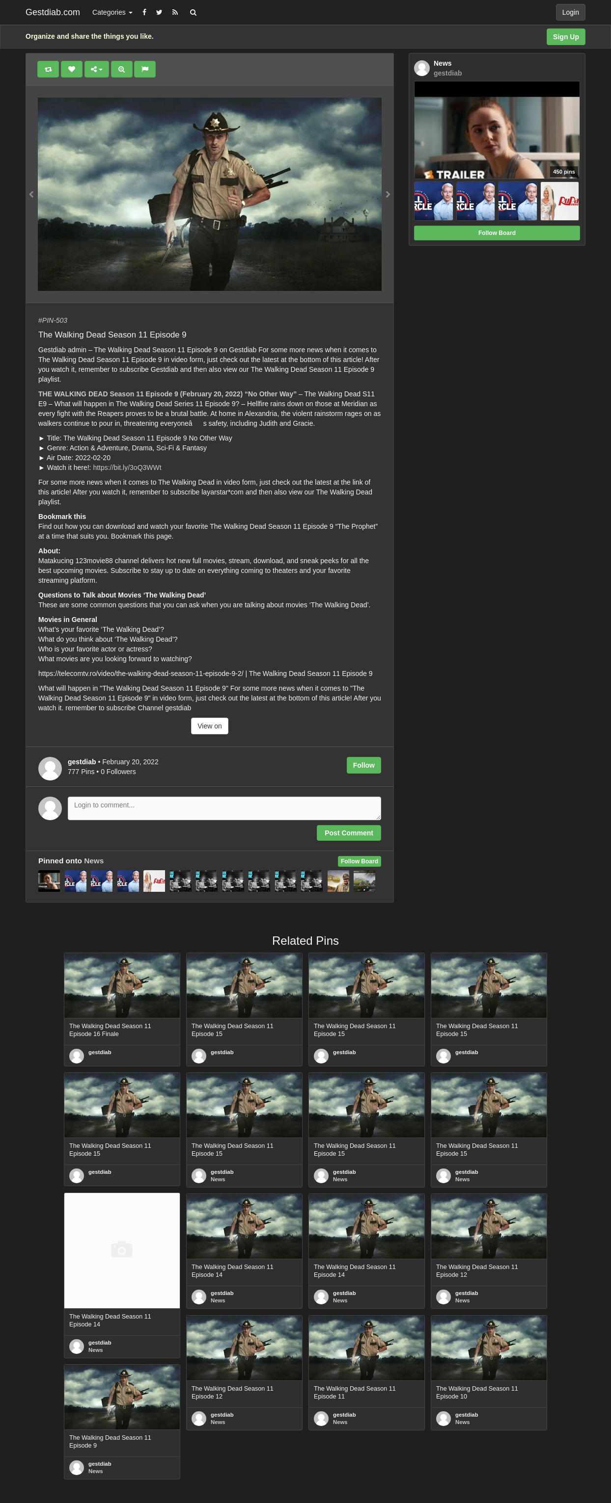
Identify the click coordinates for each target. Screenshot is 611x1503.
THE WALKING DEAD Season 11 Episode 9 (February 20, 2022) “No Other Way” (167, 394)
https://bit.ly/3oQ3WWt (127, 467)
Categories (112, 12)
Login (570, 12)
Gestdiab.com (53, 12)
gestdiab (99, 1052)
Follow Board (359, 861)
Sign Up (566, 37)
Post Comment (349, 833)
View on (209, 726)
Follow (364, 765)
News (94, 860)
